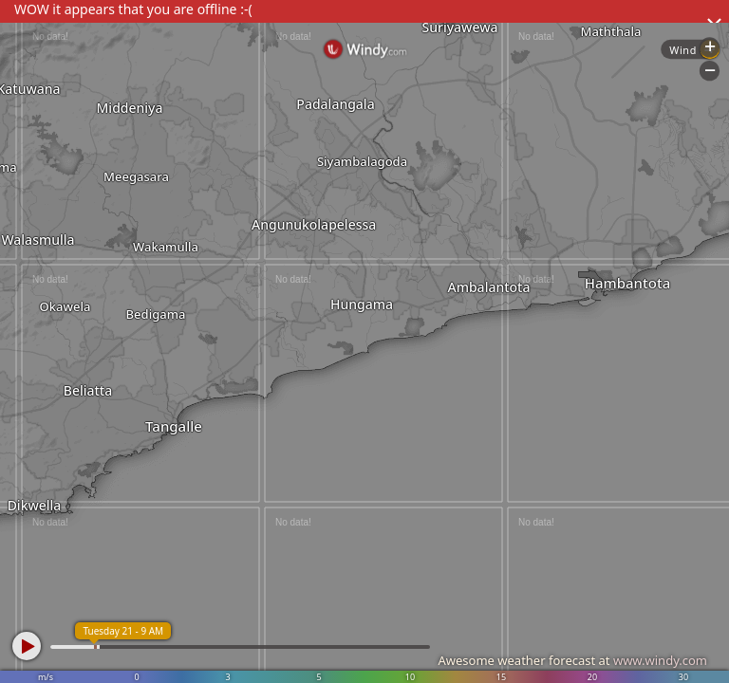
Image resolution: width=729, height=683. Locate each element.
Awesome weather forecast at (572, 660)
